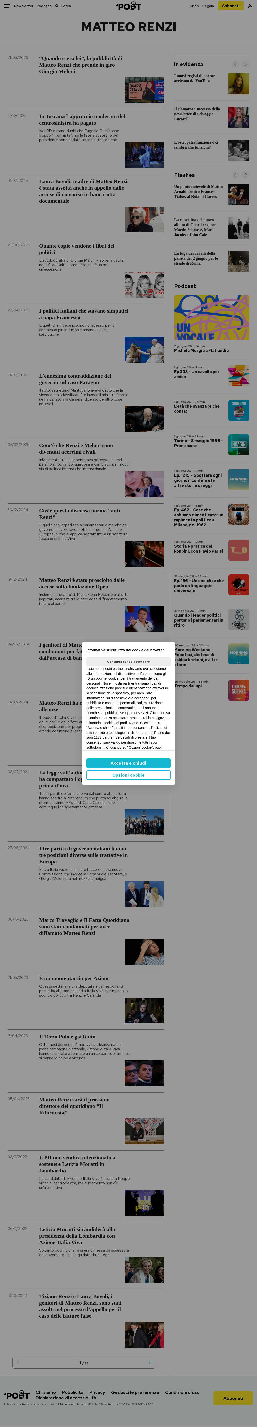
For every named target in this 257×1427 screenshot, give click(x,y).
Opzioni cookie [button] (128, 775)
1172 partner (104, 737)
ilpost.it (132, 742)
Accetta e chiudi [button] (128, 763)
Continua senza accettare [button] (128, 662)
